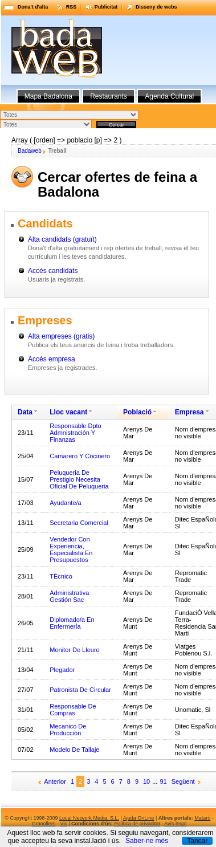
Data (25, 412)
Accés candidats (53, 271)
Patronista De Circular (80, 689)
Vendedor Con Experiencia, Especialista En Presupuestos (71, 549)
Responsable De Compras (73, 709)
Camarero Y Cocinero (80, 456)
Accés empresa (51, 359)
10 (146, 781)
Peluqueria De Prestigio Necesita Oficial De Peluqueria (79, 479)
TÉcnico (61, 576)
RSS (71, 7)
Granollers (44, 823)
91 (163, 781)
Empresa (189, 412)
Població (137, 412)
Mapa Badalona (48, 96)
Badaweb (30, 151)
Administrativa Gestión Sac (69, 596)
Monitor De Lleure (74, 649)
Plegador (62, 669)
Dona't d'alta (33, 7)
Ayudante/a (65, 502)
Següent (183, 781)
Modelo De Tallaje (74, 749)
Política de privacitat (137, 823)
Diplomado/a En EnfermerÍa (72, 623)
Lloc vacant (68, 412)
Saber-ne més (146, 841)
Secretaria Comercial (79, 522)
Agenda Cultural (169, 96)
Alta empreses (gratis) (61, 336)
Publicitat (106, 7)
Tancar (197, 841)
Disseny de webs (156, 7)
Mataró (202, 818)
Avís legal (175, 823)
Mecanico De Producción (68, 729)
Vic (63, 823)
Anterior (55, 781)
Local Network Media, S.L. (89, 818)
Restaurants (108, 96)
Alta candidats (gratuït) (62, 239)
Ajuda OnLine (138, 818)
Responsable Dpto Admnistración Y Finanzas (75, 432)
